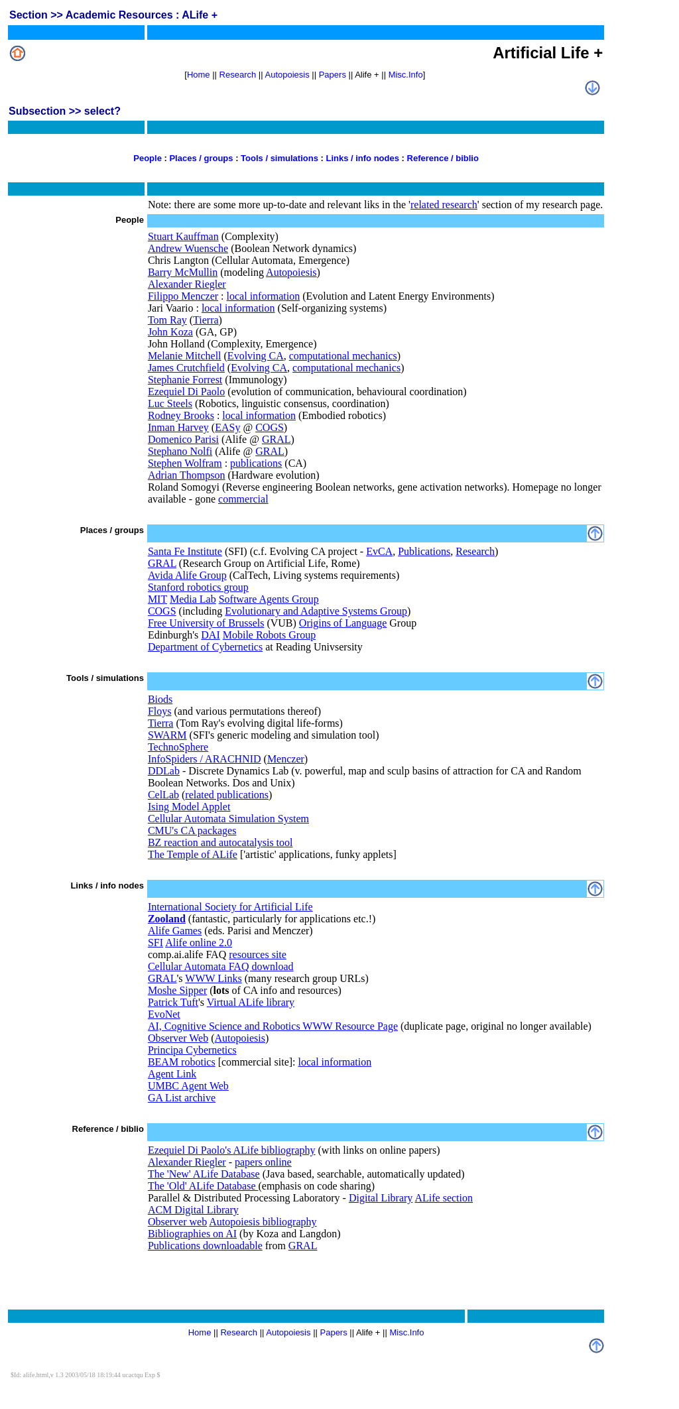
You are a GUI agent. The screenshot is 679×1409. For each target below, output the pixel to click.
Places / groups (201, 158)
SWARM (167, 735)
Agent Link (172, 1073)
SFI (155, 942)
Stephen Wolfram (185, 463)
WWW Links (213, 978)
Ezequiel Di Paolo (186, 391)
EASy (227, 427)
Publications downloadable (205, 1245)
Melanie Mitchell (184, 355)
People (147, 158)
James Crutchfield (186, 367)
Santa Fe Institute (185, 551)
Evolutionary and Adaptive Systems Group (316, 611)
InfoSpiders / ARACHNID (204, 759)
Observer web (177, 1221)
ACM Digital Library (193, 1209)
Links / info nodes (362, 158)
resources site (257, 954)
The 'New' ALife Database (204, 1174)
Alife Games (175, 930)
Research (238, 75)
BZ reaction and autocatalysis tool (220, 842)
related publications (227, 794)
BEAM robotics (182, 1062)
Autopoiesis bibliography (262, 1221)
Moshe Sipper (177, 990)
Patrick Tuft (173, 1002)
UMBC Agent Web (188, 1085)
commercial (243, 499)
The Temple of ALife (192, 854)
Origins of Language (343, 623)
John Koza (170, 331)
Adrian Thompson (186, 475)
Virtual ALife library (250, 1002)
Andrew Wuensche (188, 248)
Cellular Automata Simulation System (228, 818)
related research (443, 204)
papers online (263, 1162)
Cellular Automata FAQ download (221, 966)
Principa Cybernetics (192, 1050)
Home (198, 75)
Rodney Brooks (181, 415)
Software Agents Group (269, 599)
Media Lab (193, 599)
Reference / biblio (443, 158)
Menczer (285, 759)
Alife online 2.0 (198, 942)
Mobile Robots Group (269, 635)
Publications (424, 551)
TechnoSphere (178, 747)
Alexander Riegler (187, 284)
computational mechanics (343, 355)
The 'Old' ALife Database (203, 1186)
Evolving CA (255, 355)
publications (256, 463)
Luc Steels (170, 403)
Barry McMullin (182, 272)
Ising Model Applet (189, 806)
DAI (210, 635)
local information (263, 296)
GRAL (276, 439)
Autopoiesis (287, 75)
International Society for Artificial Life (230, 906)
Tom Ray (167, 320)
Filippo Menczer (183, 296)
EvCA (379, 551)
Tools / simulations (279, 158)
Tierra (206, 320)
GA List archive (182, 1097)
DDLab (164, 770)
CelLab (163, 794)
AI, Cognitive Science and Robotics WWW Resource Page (273, 1026)
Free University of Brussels (206, 623)
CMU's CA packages (192, 830)
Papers (332, 75)
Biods (160, 699)
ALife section (443, 1197)
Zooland (167, 918)
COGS (269, 427)
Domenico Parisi (183, 439)
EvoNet (164, 1014)
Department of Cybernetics (205, 646)
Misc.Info (406, 75)
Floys (160, 711)
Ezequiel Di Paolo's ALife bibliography (232, 1150)
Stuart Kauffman (183, 236)
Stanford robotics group (198, 587)
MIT (157, 599)
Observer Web (178, 1038)
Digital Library (380, 1197)
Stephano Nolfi (180, 451)
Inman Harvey (178, 427)
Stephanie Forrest (185, 379)
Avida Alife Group (187, 575)
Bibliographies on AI (192, 1233)
